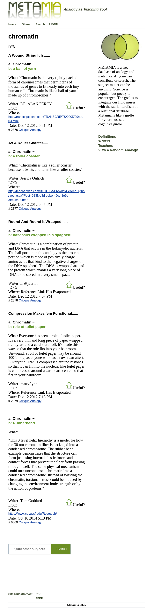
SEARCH (61, 549)
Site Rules (15, 594)
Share (26, 24)
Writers (104, 141)
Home (12, 24)
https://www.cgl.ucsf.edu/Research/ (32, 513)
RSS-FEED (39, 596)
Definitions (107, 136)
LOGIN (53, 24)
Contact (27, 594)
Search (40, 24)
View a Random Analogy (118, 150)
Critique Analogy (30, 129)
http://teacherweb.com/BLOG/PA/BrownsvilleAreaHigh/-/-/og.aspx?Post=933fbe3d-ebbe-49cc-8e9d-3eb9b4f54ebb (46, 195)
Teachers (105, 146)
